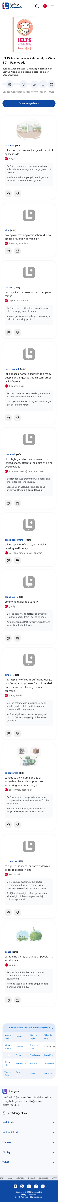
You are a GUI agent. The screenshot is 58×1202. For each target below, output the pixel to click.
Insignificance (50, 1055)
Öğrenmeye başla (29, 103)
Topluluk (33, 1063)
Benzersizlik (21, 1063)
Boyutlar (19, 1036)
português (43, 1178)
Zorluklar (48, 1073)
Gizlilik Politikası (21, 1197)
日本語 (54, 1178)
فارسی (9, 1178)
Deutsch (31, 1178)
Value (32, 1073)
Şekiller (7, 1055)
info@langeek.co (17, 1113)
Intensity (19, 1046)
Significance (35, 1055)
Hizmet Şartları (36, 1197)
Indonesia (20, 1178)
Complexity (49, 1063)
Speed (18, 1055)
